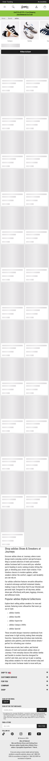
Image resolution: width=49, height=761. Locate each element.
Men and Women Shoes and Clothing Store (24, 743)
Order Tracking (8, 2)
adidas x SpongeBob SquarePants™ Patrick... (24, 747)
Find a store (6, 722)
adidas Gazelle (14, 617)
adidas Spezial (14, 629)
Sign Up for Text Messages (11, 706)
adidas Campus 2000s (17, 625)
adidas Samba (14, 613)
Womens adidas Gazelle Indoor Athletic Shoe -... (24, 745)
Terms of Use (16, 716)
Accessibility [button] (42, 2)
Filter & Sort (24, 52)
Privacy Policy (26, 716)
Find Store (41, 726)
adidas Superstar (15, 621)
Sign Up (6, 702)
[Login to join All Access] (24, 12)
